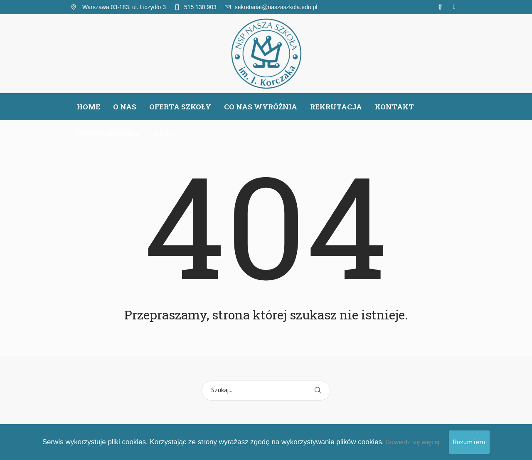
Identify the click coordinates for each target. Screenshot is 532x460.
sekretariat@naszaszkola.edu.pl (276, 7)
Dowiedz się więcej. (413, 442)
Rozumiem (469, 442)
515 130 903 (200, 7)
